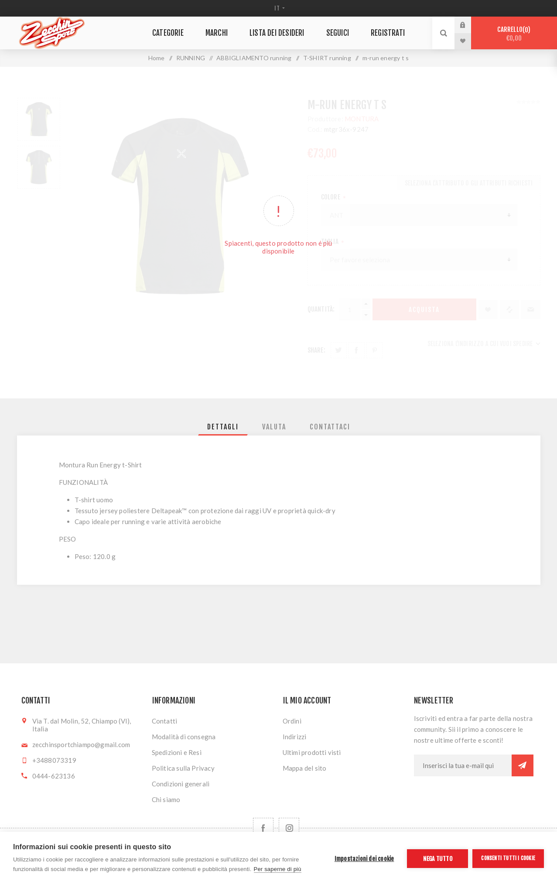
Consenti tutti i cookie (508, 858)
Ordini (292, 721)
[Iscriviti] (463, 765)
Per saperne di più (277, 869)
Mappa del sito (305, 768)
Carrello (514, 33)
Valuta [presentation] (274, 426)
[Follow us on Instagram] (289, 828)
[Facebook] (263, 828)
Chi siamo (166, 799)
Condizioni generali (181, 784)
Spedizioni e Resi (177, 752)
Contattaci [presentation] (330, 426)
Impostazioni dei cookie (364, 858)
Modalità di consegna (184, 737)
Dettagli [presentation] (223, 426)
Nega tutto (437, 858)
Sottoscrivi (522, 765)
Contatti (165, 721)
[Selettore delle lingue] (278, 8)
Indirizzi (295, 737)
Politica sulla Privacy (183, 768)
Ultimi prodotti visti (312, 752)
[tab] (222, 427)
